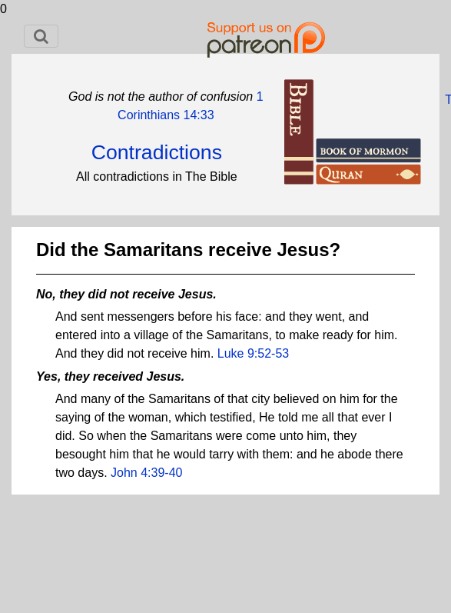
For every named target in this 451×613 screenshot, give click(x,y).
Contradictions (156, 152)
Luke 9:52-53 (253, 353)
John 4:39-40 (146, 472)
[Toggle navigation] (41, 36)
